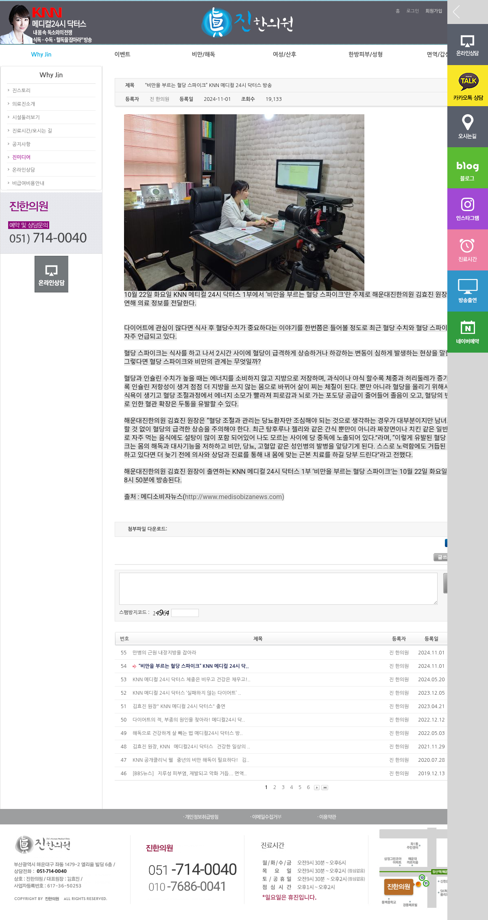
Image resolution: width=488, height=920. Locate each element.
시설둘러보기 (26, 117)
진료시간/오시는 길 (32, 131)
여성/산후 (284, 54)
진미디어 (21, 157)
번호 (124, 639)
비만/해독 (203, 54)
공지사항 (21, 144)
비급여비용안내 (28, 183)
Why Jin (41, 54)
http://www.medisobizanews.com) (234, 497)
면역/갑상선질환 (446, 54)
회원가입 (433, 11)
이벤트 (122, 54)
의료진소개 (23, 104)
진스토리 (21, 90)
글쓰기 (445, 557)
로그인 (412, 11)
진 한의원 (399, 652)
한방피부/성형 (366, 54)
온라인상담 (23, 170)
